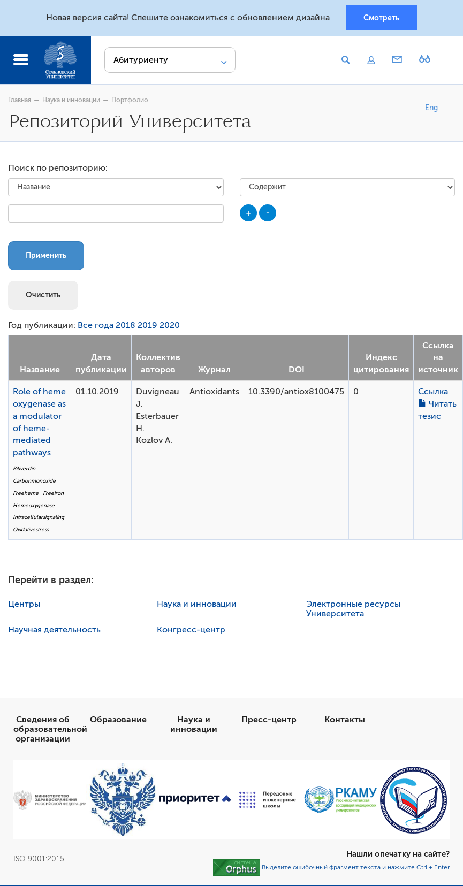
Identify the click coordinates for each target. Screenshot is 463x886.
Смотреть (381, 17)
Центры (24, 604)
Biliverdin (24, 468)
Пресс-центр (269, 719)
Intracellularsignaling (38, 517)
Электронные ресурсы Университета (353, 608)
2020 (170, 325)
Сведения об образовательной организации (50, 729)
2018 (125, 325)
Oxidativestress (31, 529)
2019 (147, 325)
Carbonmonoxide (34, 481)
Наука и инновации (71, 100)
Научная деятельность (54, 630)
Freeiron (53, 493)
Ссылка (433, 391)
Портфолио (129, 100)
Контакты (344, 719)
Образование (118, 719)
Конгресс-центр (191, 630)
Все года (95, 325)
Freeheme (26, 493)
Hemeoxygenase (34, 505)
